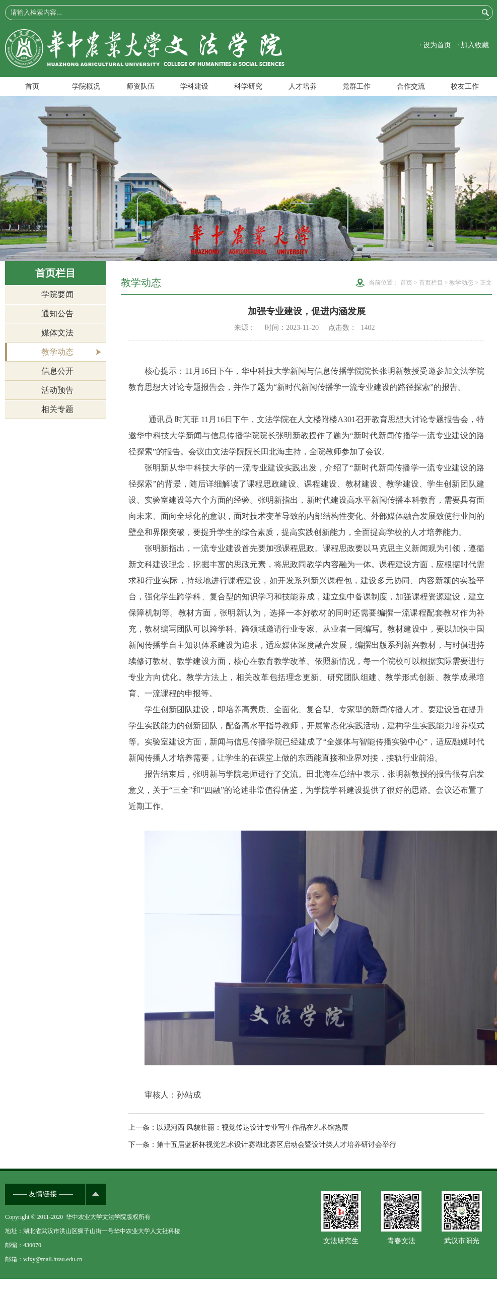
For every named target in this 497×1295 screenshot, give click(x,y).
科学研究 (248, 86)
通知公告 (57, 313)
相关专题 (57, 409)
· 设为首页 (435, 45)
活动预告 (57, 390)
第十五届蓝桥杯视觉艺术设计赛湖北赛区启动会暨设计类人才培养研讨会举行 (276, 1144)
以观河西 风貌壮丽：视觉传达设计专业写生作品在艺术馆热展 (253, 1127)
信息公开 (57, 371)
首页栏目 (431, 282)
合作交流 (411, 86)
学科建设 (194, 86)
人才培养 (303, 86)
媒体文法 (57, 332)
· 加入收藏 (473, 45)
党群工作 (356, 86)
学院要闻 (57, 294)
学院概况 (86, 86)
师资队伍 (140, 86)
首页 (32, 86)
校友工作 (465, 86)
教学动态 (57, 352)
